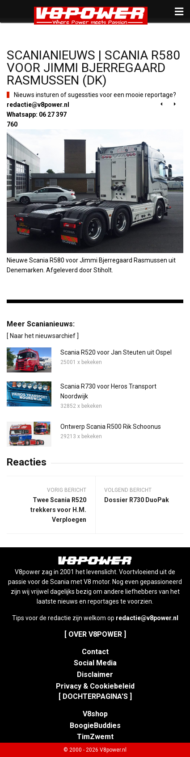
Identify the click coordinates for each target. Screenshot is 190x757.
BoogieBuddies (95, 725)
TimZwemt (95, 736)
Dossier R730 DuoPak (136, 499)
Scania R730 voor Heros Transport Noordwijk (108, 391)
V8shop (95, 714)
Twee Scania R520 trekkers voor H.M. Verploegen (58, 509)
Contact (95, 651)
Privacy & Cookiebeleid (95, 686)
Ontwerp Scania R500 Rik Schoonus (110, 426)
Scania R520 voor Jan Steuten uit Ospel (116, 352)
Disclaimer (95, 674)
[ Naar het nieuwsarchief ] (43, 335)
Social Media (95, 663)
